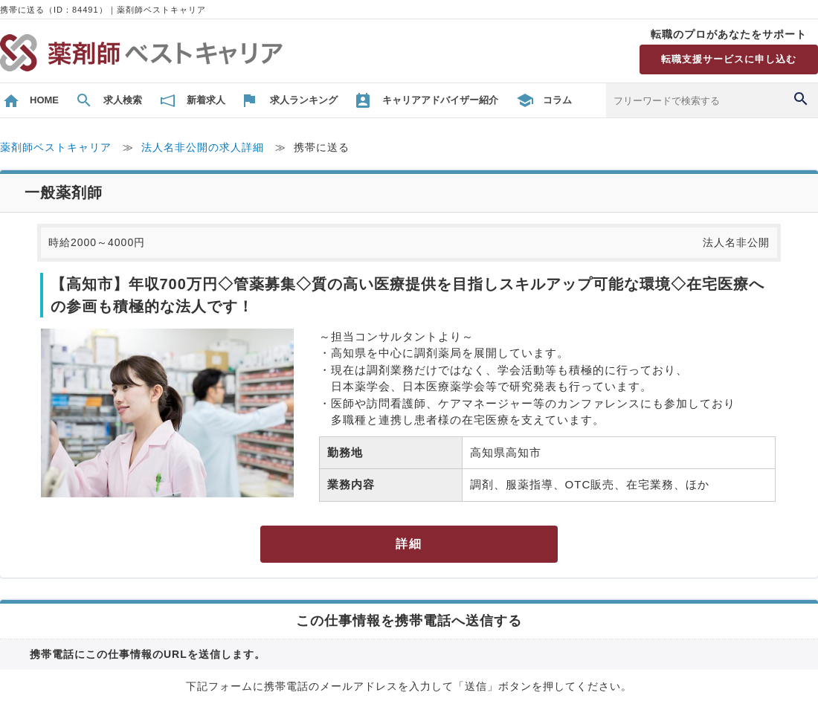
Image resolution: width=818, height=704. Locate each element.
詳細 (409, 543)
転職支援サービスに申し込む (728, 59)
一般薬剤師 (64, 192)
